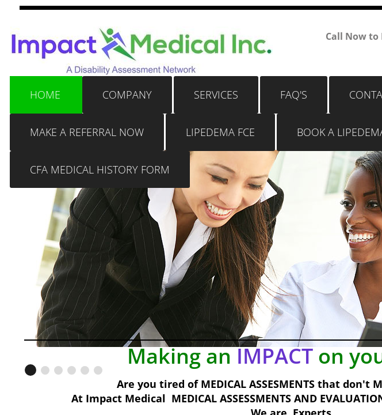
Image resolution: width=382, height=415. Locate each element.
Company (127, 94)
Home (45, 94)
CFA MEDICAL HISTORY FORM (100, 169)
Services (216, 94)
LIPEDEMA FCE (220, 132)
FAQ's (293, 94)
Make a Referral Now (87, 132)
